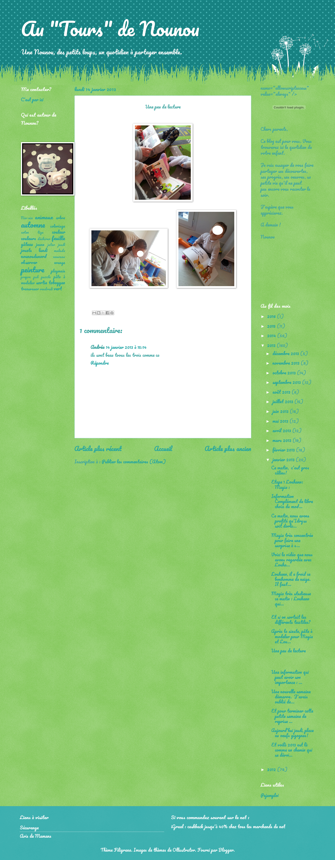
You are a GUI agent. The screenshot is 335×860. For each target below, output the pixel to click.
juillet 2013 (283, 401)
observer (29, 262)
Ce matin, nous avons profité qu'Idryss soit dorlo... (290, 521)
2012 (272, 769)
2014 (272, 335)
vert (58, 288)
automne (33, 225)
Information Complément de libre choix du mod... (292, 501)
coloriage (57, 225)
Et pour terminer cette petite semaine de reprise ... (292, 716)
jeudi (61, 245)
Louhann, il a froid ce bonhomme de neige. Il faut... (291, 579)
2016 (272, 316)
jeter (51, 245)
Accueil (163, 448)
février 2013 (284, 449)
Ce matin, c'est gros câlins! (290, 470)
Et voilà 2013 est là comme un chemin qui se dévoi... (291, 750)
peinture (32, 269)
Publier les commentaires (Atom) (134, 461)
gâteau (27, 244)
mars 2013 (282, 440)
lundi (43, 250)
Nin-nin (27, 218)
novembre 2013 (286, 362)
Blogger (226, 849)
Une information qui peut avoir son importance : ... (290, 677)
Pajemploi (269, 795)
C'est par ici (32, 99)
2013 (272, 345)
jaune (40, 244)
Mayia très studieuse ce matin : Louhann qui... (291, 598)
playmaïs (58, 270)
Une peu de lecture (288, 650)
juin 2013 (281, 411)
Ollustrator (184, 849)
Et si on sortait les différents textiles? (291, 619)
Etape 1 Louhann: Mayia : (287, 484)
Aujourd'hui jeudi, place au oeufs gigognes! (292, 732)
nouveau (59, 257)
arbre (60, 217)
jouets (26, 250)
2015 (272, 326)
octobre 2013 (284, 372)
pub (36, 277)
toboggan (57, 282)
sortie (41, 282)
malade (59, 251)
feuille (58, 237)
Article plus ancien (228, 448)
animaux (44, 217)
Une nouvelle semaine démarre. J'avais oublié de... (291, 696)
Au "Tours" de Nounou (110, 28)
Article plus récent (98, 448)
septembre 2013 (287, 382)
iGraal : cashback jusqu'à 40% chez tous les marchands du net (228, 826)
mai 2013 (280, 421)
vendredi (46, 289)
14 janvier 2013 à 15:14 (126, 347)
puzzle (46, 277)
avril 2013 (282, 430)
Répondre (99, 362)
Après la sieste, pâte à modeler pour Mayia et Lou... (292, 636)
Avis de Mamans (35, 836)
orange (59, 262)
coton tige (32, 232)
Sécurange (29, 827)
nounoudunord (34, 256)
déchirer (43, 239)
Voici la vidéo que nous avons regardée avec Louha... (292, 559)
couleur (58, 231)
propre (26, 277)
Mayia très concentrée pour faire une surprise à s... (292, 540)
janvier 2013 (284, 459)
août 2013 (281, 392)
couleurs (28, 238)
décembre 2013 (286, 353)
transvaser (30, 288)
